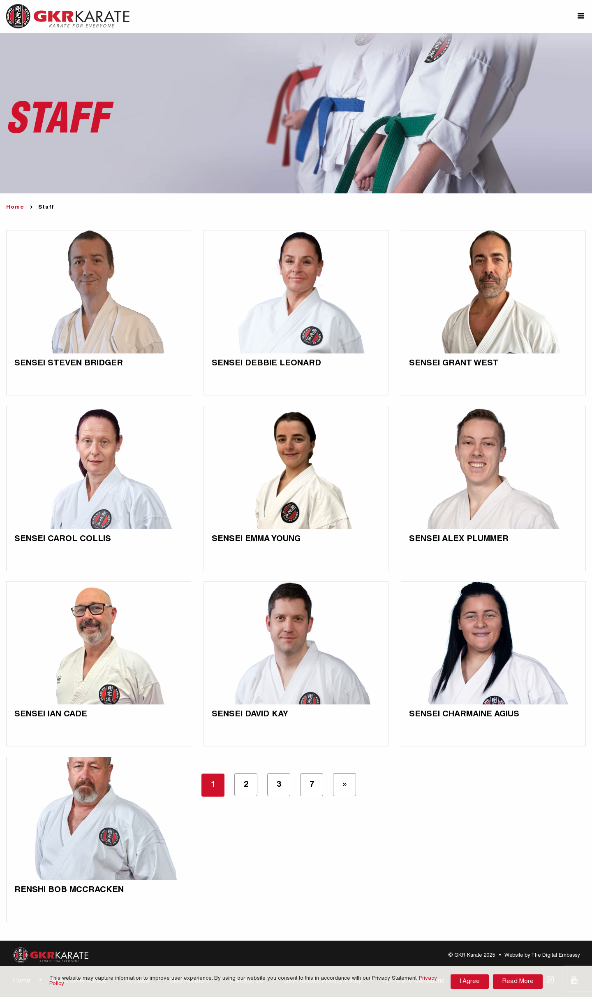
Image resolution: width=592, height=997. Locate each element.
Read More (518, 981)
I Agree (470, 981)
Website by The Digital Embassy (542, 955)
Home (15, 207)
